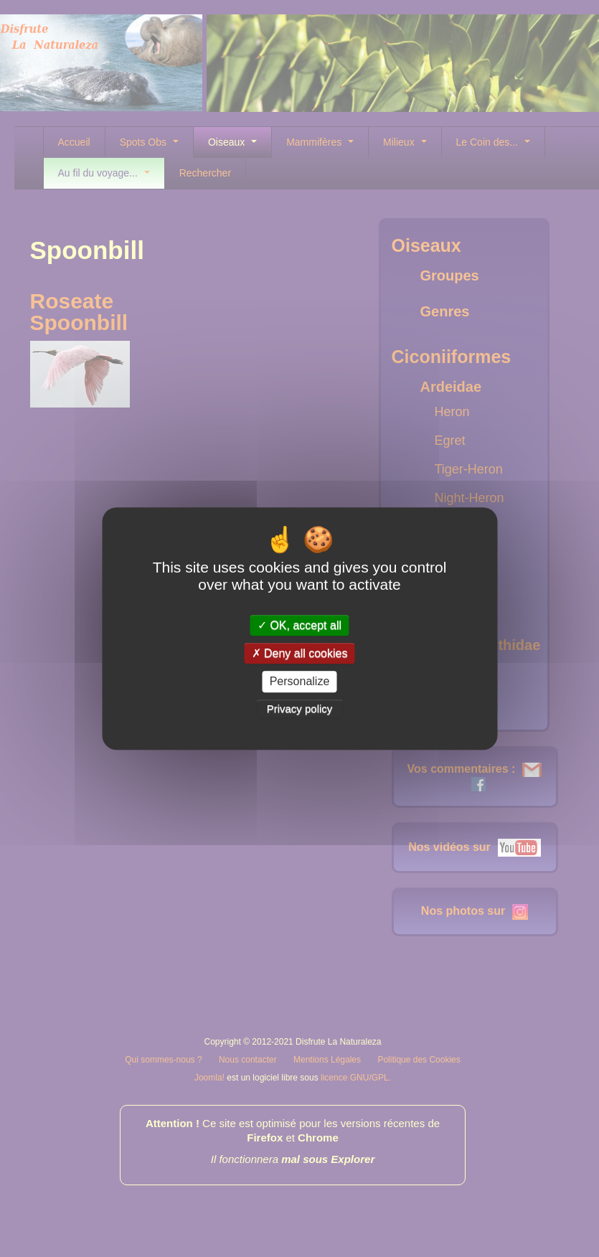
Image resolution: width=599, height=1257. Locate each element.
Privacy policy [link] (300, 708)
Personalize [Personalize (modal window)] (300, 682)
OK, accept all (299, 625)
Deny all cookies (300, 653)
